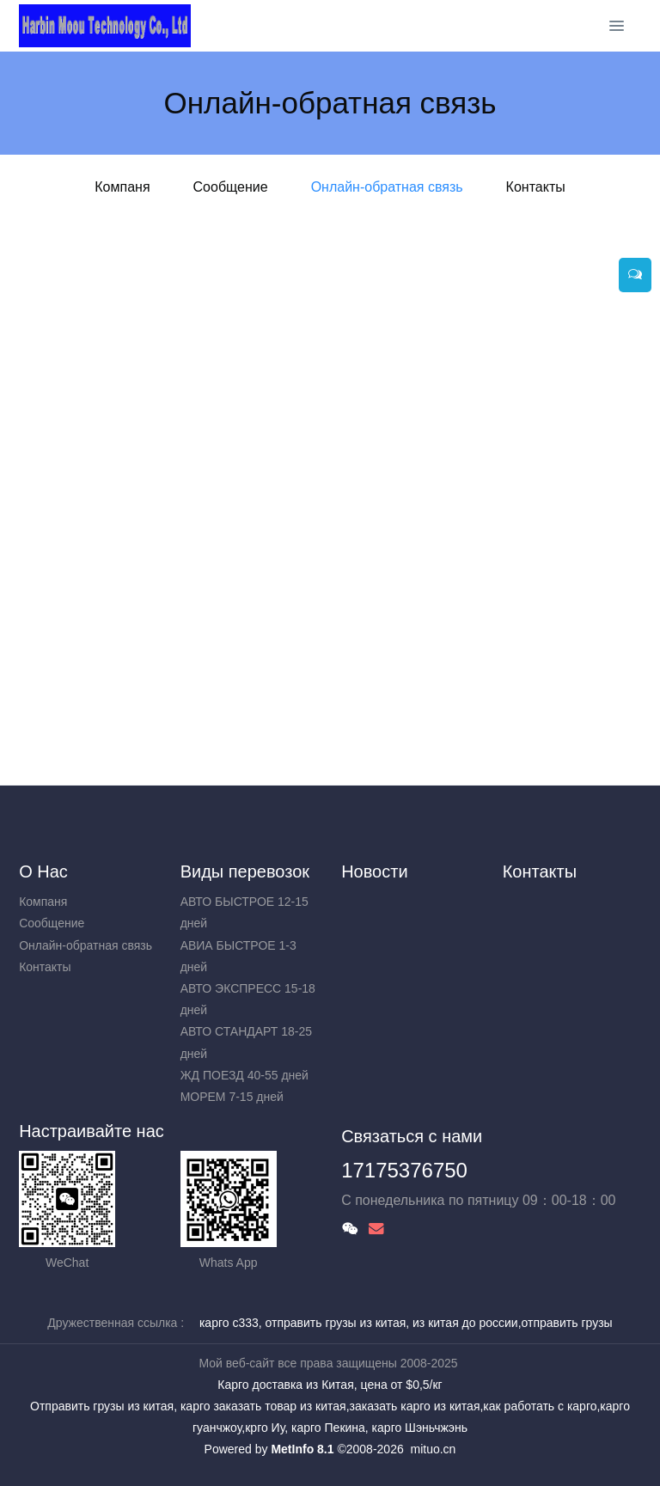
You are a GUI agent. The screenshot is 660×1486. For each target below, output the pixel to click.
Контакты (535, 187)
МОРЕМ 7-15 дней (232, 1097)
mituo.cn (432, 1449)
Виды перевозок (244, 871)
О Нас (43, 871)
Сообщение (230, 187)
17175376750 (404, 1170)
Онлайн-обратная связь (387, 187)
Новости (374, 871)
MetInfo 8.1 (302, 1449)
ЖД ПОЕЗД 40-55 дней (244, 1075)
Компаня (122, 187)
